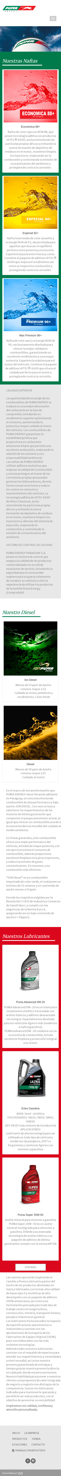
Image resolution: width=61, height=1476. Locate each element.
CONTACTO (38, 1444)
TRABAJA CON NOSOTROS (28, 1450)
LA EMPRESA (31, 1433)
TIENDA (36, 1438)
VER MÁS (30, 1267)
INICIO (16, 1433)
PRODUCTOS (19, 1438)
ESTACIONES (19, 1444)
